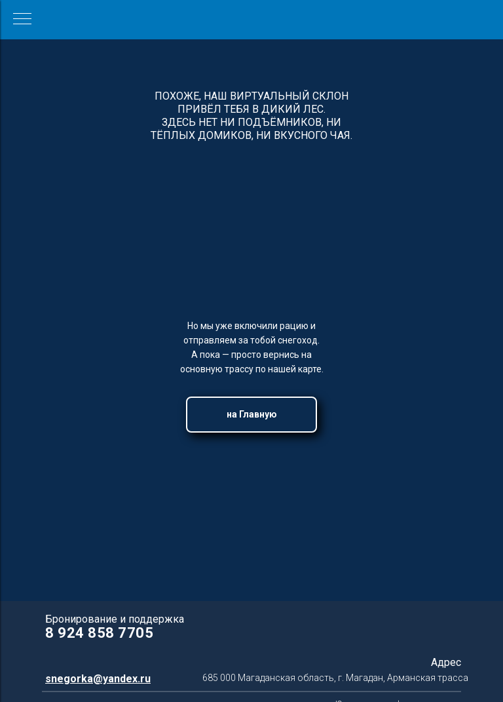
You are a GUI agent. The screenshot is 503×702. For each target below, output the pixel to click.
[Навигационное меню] (22, 19)
